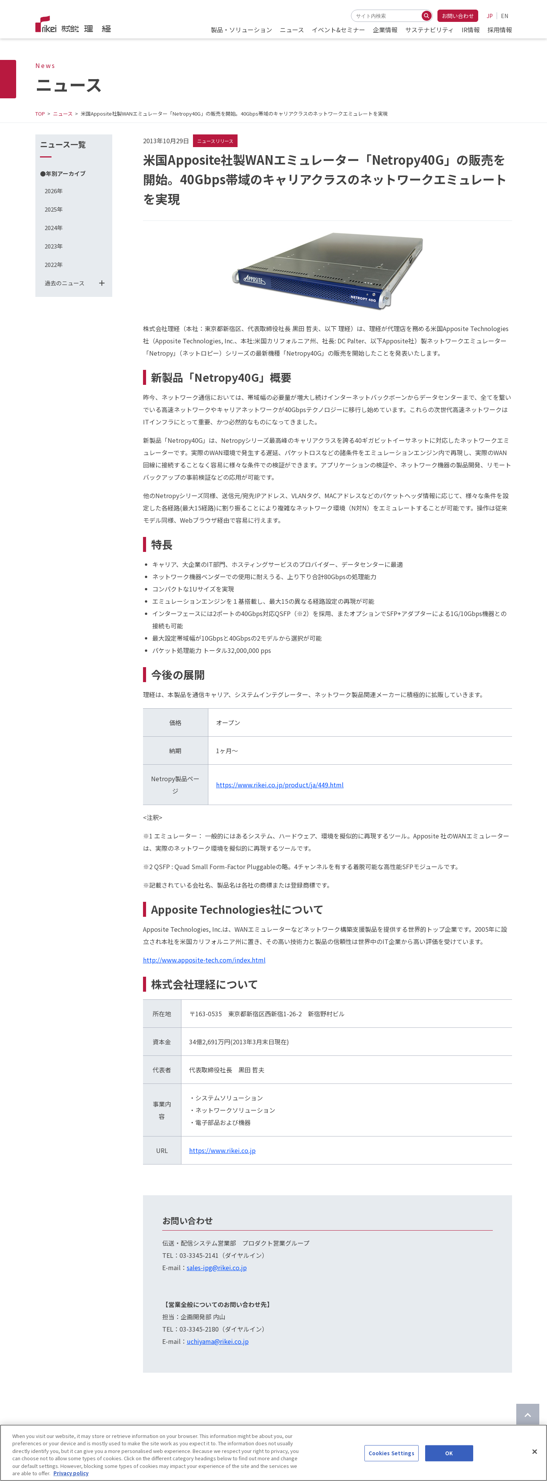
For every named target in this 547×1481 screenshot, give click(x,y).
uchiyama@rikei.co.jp (218, 1341)
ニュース (63, 113)
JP (490, 16)
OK (449, 1454)
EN (504, 16)
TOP (40, 113)
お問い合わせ (458, 16)
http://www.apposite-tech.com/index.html (204, 959)
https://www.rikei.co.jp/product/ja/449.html (280, 784)
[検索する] (427, 16)
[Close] (534, 1452)
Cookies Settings (391, 1454)
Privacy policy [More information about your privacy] (70, 1474)
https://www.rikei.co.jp (222, 1150)
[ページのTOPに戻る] (527, 1415)
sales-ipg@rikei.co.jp (217, 1267)
